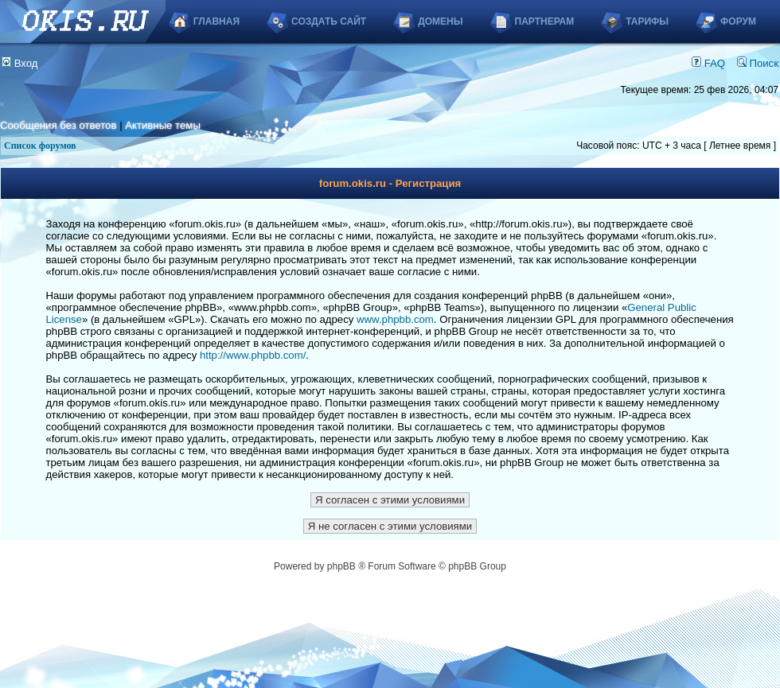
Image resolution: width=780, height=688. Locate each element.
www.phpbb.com (395, 319)
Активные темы (163, 125)
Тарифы (647, 21)
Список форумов (40, 145)
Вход (20, 63)
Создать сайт (328, 21)
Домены (440, 21)
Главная (216, 21)
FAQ (708, 63)
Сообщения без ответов (58, 125)
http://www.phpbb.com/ (253, 355)
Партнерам (545, 21)
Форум (738, 21)
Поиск (757, 63)
